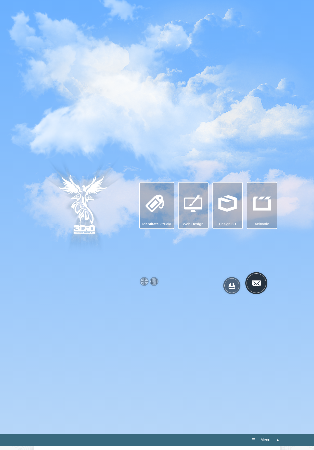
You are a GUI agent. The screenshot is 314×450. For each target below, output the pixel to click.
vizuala (156, 203)
